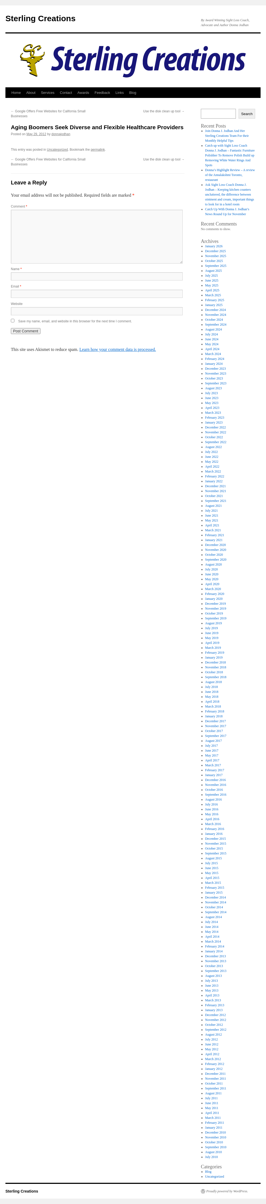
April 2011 (212, 1113)
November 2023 (215, 373)
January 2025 (214, 305)
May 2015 (211, 873)
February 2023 (214, 417)
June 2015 (211, 868)
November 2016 (215, 785)
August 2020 (213, 564)
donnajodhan (60, 134)
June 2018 (211, 692)
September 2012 (215, 1030)
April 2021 (212, 525)
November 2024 (215, 315)
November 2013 (215, 961)
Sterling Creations (40, 18)
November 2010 (215, 1137)
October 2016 (214, 790)
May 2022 (211, 462)
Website (17, 304)
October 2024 (214, 320)
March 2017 (213, 765)
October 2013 (214, 966)
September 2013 (215, 971)
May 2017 (211, 755)
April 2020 (212, 584)
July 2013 (211, 981)
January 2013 (214, 1010)
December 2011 (215, 1074)
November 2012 (215, 1020)
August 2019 (213, 623)
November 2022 (215, 432)
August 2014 (213, 917)
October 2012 (214, 1025)
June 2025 (211, 280)
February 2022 (214, 476)
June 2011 (211, 1103)
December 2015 (215, 839)
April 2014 (212, 936)
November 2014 (215, 902)
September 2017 (215, 736)
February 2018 (214, 711)
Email (16, 286)
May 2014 (211, 932)
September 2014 (215, 912)
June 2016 (211, 809)
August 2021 (213, 506)
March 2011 (213, 1118)
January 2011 (214, 1127)
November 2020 (215, 550)
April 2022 (212, 466)
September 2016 (215, 795)
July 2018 (211, 687)
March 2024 (213, 354)
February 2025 (214, 300)
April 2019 (212, 643)
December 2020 (215, 545)
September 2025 (215, 266)
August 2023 (213, 388)
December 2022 (215, 427)
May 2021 (211, 520)
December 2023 (215, 369)
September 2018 (215, 677)
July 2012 (211, 1039)
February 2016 (214, 829)
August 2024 (213, 329)
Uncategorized (57, 150)
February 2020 (214, 594)
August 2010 (213, 1152)
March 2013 (213, 1000)
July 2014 (211, 922)
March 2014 (213, 941)
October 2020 (214, 555)
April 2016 (212, 819)
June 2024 (211, 339)
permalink (98, 150)
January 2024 (214, 364)
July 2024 (211, 334)
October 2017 (214, 731)
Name (16, 269)
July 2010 (211, 1157)
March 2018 (213, 706)
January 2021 (214, 540)
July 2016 (211, 804)
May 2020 (211, 579)
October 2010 (214, 1142)
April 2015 (212, 878)
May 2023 (211, 403)
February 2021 (214, 535)
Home (16, 93)
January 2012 (214, 1069)
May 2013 (211, 990)
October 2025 (214, 261)
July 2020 (211, 569)
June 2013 (211, 985)
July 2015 (211, 863)
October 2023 (214, 378)
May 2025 (211, 285)
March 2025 (213, 295)
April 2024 (212, 349)
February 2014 (214, 946)
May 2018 (211, 697)
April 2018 (212, 701)
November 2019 (215, 608)
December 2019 (215, 604)
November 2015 (215, 843)
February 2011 (214, 1123)
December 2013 (215, 956)
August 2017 (213, 741)
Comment (19, 206)
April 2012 (212, 1054)
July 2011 (211, 1098)
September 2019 (215, 618)
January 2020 (214, 599)
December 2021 (215, 486)
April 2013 (212, 995)
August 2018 (213, 682)
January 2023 (214, 422)
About (31, 93)
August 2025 (213, 271)
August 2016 (213, 799)
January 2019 (214, 657)
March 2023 (213, 413)
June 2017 (211, 750)
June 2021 (211, 515)
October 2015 (214, 848)
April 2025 (212, 290)
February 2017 (214, 770)
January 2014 (214, 951)
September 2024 (215, 324)
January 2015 (214, 892)
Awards (83, 93)
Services (48, 93)
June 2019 (211, 633)
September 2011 (215, 1088)
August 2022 (213, 447)
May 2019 (211, 638)
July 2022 (211, 452)
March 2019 (213, 648)
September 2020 (215, 559)
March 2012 (213, 1059)
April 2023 (212, 408)
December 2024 (215, 310)
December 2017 (215, 721)
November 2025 (215, 256)
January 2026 (214, 246)
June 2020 (211, 574)
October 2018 (214, 672)
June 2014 (211, 927)
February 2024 (214, 359)
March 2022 (213, 471)
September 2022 (215, 442)
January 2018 (214, 716)
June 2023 (211, 398)
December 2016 (215, 780)
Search (246, 114)
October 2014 (214, 907)
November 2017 (215, 726)
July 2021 (211, 511)
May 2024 (211, 344)
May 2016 (211, 814)
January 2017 (214, 775)
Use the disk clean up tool (164, 111)
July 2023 (211, 393)
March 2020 (213, 589)
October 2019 (214, 613)
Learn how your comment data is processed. (117, 349)
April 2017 (212, 760)
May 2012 (211, 1049)
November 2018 (215, 667)
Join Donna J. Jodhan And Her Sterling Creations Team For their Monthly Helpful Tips (227, 136)
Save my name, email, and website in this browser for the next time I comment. (75, 321)
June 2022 (211, 457)
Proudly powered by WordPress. (227, 1191)
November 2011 (215, 1078)
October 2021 (214, 496)
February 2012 (214, 1064)
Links (120, 93)
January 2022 (214, 481)
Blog (132, 93)
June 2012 (211, 1044)
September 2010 (215, 1147)
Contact (66, 93)
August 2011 (213, 1093)
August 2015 (213, 858)
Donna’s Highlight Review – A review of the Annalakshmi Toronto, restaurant (230, 175)
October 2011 (214, 1083)
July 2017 (211, 746)
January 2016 (214, 834)
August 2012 (213, 1034)
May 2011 (211, 1108)
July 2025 (211, 275)
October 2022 (214, 437)
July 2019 (211, 628)
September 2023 (215, 383)
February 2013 (214, 1005)
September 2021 (215, 501)
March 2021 (213, 530)
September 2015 (215, 853)
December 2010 (215, 1132)
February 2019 (214, 653)
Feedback (102, 93)
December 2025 (215, 251)
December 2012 (215, 1015)
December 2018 (215, 662)
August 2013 (213, 976)
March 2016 (213, 824)
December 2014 (215, 897)
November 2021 (215, 491)
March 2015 (213, 883)
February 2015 (214, 888)
